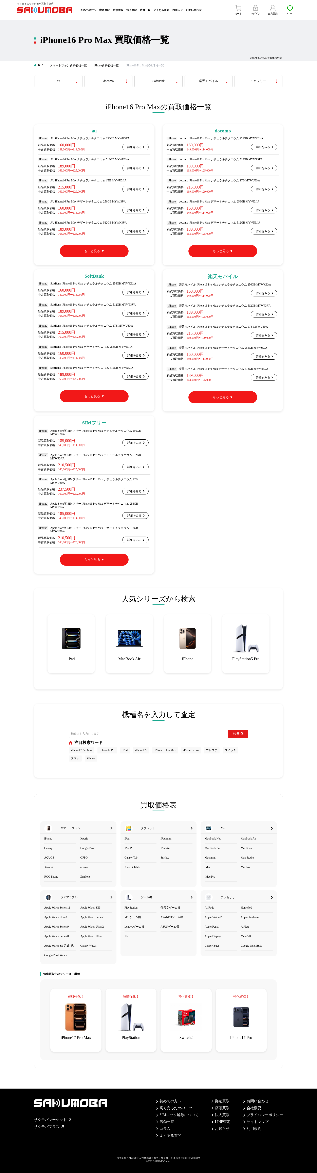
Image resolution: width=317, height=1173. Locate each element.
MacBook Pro (212, 848)
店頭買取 (118, 10)
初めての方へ (88, 10)
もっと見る (92, 251)
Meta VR (246, 936)
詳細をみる (134, 147)
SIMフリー (258, 81)
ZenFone (85, 876)
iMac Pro (210, 876)
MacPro (245, 867)
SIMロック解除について (179, 1115)
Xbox (128, 936)
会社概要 (254, 1108)
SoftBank (158, 81)
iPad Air (165, 848)
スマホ (75, 758)
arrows (84, 867)
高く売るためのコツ (176, 1108)
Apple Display (213, 936)
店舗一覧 (145, 10)
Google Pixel (87, 848)
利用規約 (254, 1129)
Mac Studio (247, 857)
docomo (108, 81)
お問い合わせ (194, 10)
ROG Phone (51, 876)
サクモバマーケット (52, 1120)
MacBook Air (248, 838)
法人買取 (131, 10)
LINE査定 (222, 1122)
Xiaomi (48, 867)
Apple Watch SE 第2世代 (59, 945)
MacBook (246, 848)
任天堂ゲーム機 (170, 907)
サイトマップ (257, 1122)
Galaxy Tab (131, 857)
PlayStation (131, 907)
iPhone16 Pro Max (165, 750)
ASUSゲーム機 (170, 926)
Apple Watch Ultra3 (55, 917)
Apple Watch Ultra (90, 936)
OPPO (84, 857)
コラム (165, 1129)
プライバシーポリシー (265, 1115)
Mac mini (210, 857)
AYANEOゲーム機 (172, 917)
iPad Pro (129, 848)
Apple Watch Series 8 (56, 936)
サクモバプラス (49, 1127)
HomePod (246, 907)
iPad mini (166, 838)
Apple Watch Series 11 (57, 907)
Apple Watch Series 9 (56, 926)
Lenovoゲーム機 (135, 926)
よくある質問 (161, 10)
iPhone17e (141, 750)
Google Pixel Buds (251, 945)
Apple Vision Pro (214, 917)
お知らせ (177, 10)
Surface (165, 857)
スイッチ (230, 750)
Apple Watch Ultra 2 (92, 926)
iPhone (91, 758)
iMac (207, 867)
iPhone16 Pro (191, 750)
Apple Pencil (212, 926)
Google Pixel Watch (55, 955)
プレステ (211, 750)
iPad (125, 750)
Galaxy (48, 848)
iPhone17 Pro (107, 750)
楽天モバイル (208, 81)
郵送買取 (104, 10)
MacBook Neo (213, 838)
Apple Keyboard (250, 917)
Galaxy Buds (212, 945)
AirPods (209, 907)
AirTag (245, 926)
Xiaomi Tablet (133, 867)
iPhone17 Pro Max (81, 750)
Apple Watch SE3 (90, 907)
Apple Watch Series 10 (93, 917)
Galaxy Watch (88, 945)
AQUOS (49, 857)
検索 (238, 733)
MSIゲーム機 (133, 917)
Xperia (84, 838)
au (58, 81)
